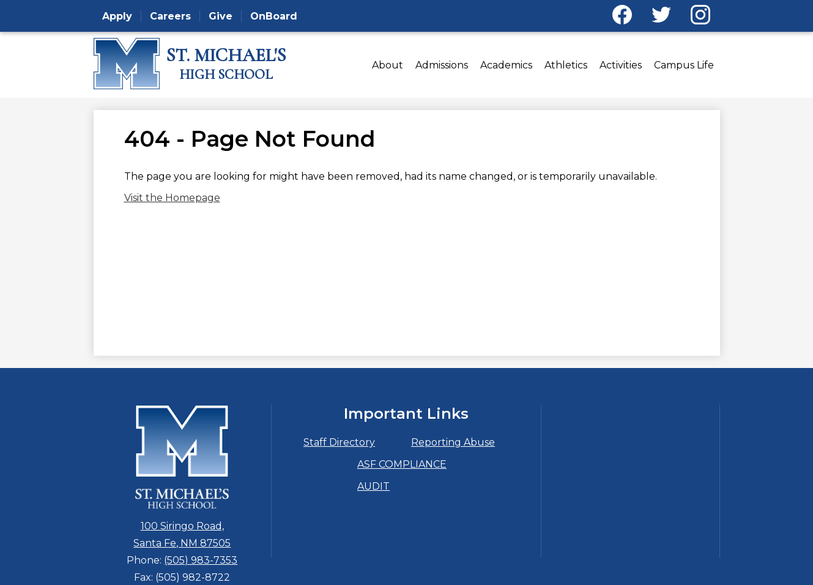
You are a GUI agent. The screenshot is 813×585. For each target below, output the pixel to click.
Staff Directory (339, 442)
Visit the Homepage (172, 198)
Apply (117, 16)
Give (220, 16)
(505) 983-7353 (200, 560)
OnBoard (273, 16)
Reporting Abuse (453, 442)
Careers (170, 16)
